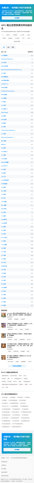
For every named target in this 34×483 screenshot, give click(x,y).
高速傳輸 (23, 351)
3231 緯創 (3, 301)
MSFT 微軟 (3, 141)
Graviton (29, 339)
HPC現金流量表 (22, 400)
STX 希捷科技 (4, 183)
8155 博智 (3, 212)
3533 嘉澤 (3, 133)
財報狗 (3, 458)
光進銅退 (23, 319)
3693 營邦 (3, 101)
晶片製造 (17, 38)
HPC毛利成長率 (5, 417)
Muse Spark (10, 361)
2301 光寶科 (4, 201)
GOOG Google (4, 112)
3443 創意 (3, 233)
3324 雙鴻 (3, 194)
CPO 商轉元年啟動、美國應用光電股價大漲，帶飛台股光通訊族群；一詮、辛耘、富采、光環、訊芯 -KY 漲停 (20, 345)
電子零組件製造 (13, 375)
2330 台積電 (4, 244)
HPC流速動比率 (25, 409)
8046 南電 (3, 284)
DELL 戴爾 (3, 205)
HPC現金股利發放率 (6, 409)
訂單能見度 (15, 351)
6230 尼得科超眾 (5, 180)
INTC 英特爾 (4, 94)
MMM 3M (3, 144)
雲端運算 (15, 35)
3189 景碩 (3, 187)
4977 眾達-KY (4, 151)
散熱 (28, 351)
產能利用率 (10, 329)
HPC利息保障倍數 (5, 412)
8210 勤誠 (3, 226)
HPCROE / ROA (5, 406)
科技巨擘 (10, 339)
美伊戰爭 (10, 319)
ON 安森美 (3, 123)
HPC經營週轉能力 (14, 406)
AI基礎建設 (23, 361)
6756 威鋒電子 (4, 55)
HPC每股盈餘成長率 (6, 420)
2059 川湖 (3, 262)
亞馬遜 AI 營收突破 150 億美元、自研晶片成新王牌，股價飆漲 (19, 334)
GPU (23, 38)
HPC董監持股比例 (5, 426)
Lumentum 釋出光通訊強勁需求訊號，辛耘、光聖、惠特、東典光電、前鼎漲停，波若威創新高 (19, 314)
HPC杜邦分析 (23, 403)
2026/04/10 (10, 316)
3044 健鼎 (3, 248)
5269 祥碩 (3, 105)
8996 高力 (3, 198)
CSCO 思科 (3, 62)
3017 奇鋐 (3, 276)
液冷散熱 (4, 378)
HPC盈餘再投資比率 (6, 415)
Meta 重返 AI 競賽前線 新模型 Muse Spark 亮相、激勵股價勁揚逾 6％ (19, 356)
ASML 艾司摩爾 (4, 162)
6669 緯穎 (3, 305)
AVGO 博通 (3, 119)
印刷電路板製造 (27, 381)
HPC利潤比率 (5, 403)
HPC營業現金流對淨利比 (26, 412)
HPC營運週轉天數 (24, 406)
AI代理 (29, 361)
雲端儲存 (10, 38)
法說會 (21, 329)
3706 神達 (3, 269)
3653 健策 (3, 216)
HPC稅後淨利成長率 (25, 417)
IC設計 (28, 35)
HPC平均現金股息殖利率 (17, 423)
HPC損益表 (27, 397)
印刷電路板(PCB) (18, 378)
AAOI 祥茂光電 (4, 66)
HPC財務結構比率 (16, 409)
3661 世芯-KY (4, 166)
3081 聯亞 (3, 173)
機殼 (7, 387)
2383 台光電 (4, 237)
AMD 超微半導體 (5, 80)
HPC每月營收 (5, 397)
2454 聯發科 (4, 98)
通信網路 (4, 381)
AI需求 (15, 339)
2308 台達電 (4, 158)
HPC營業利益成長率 (14, 417)
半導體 (3, 38)
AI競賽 (17, 361)
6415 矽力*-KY (4, 84)
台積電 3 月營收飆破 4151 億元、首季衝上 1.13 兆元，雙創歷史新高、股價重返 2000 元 (19, 324)
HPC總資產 (4, 400)
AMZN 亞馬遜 (4, 87)
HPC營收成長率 (25, 415)
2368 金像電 (4, 223)
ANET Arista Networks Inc (7, 137)
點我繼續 (17, 18)
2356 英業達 (4, 287)
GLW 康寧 (3, 148)
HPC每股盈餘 (12, 397)
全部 (4, 47)
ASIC (3, 387)
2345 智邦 (3, 280)
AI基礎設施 (22, 339)
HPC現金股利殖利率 (6, 423)
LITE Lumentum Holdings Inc (8, 130)
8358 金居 (3, 291)
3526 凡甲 (3, 176)
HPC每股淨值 (20, 397)
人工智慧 (22, 35)
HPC (16, 329)
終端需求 (27, 329)
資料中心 (8, 35)
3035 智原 (3, 73)
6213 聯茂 (3, 259)
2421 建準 (3, 169)
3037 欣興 (3, 230)
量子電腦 (9, 381)
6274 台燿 (3, 251)
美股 (13, 47)
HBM (31, 384)
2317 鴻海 (3, 294)
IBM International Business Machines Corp (11, 69)
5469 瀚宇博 (4, 219)
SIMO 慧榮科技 (4, 76)
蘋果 (8, 378)
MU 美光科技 (4, 266)
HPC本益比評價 (15, 420)
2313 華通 (3, 255)
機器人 (20, 381)
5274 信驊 (3, 155)
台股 (8, 47)
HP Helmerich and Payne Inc (8, 91)
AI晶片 (28, 38)
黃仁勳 (20, 375)
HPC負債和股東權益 (13, 400)
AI (2, 35)
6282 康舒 (3, 126)
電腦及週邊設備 (5, 375)
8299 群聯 (3, 116)
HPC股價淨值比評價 (25, 420)
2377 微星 (3, 241)
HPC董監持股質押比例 (16, 426)
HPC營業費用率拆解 (13, 403)
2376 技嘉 (3, 273)
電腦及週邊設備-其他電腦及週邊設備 (9, 384)
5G (12, 378)
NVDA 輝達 (3, 208)
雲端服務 (16, 319)
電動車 (26, 384)
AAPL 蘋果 (3, 191)
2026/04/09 (10, 349)
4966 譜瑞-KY (4, 109)
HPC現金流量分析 (15, 412)
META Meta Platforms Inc (7, 59)
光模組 (9, 351)
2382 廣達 (3, 298)
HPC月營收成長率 (16, 415)
